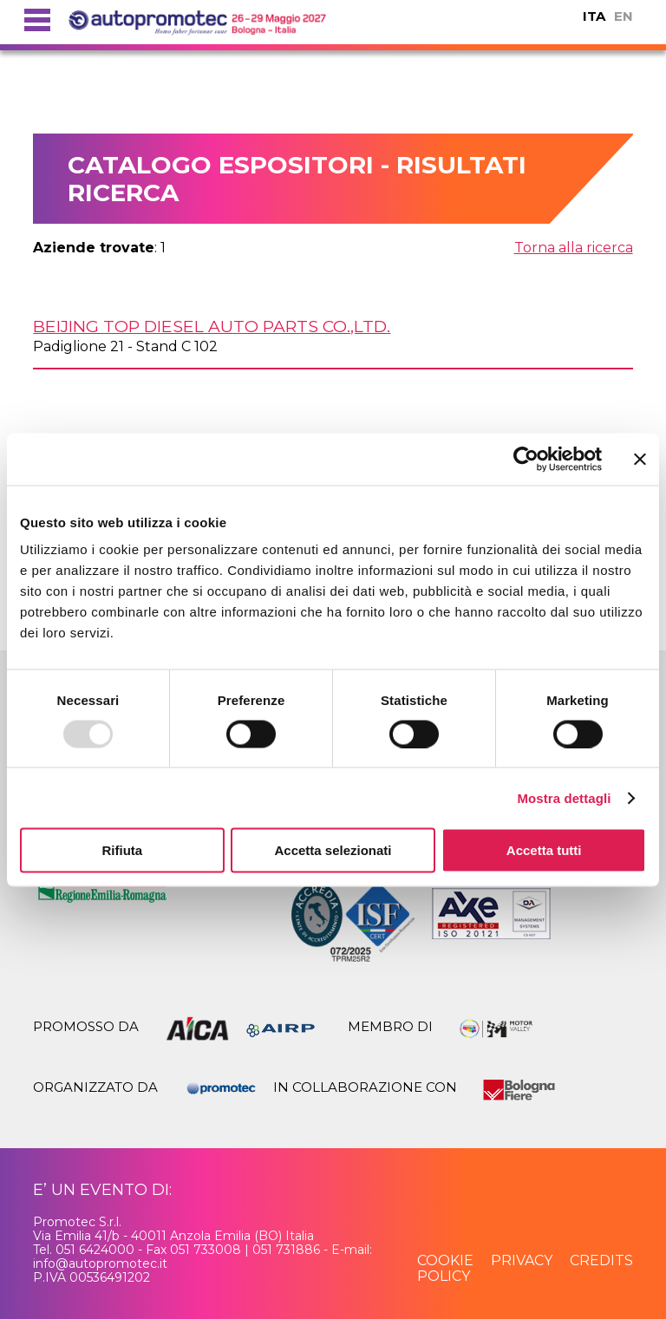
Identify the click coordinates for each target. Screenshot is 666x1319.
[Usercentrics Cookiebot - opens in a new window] (526, 459)
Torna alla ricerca (573, 247)
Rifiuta (121, 850)
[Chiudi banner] (640, 459)
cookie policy (445, 1268)
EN (623, 16)
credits (601, 1260)
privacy (521, 1260)
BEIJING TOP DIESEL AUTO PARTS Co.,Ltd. (211, 326)
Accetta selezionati (332, 850)
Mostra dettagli (563, 797)
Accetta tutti (544, 850)
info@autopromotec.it (100, 1263)
